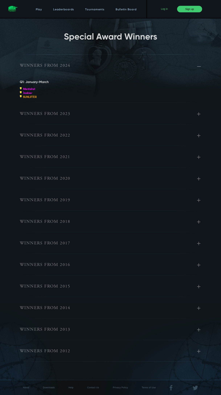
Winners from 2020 (45, 179)
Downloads (49, 387)
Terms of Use (149, 387)
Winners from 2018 (45, 222)
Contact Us (93, 387)
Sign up (189, 9)
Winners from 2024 (45, 66)
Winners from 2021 (45, 157)
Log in (164, 8)
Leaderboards (63, 9)
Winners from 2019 (45, 200)
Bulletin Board (126, 9)
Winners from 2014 (45, 308)
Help (71, 387)
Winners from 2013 (45, 330)
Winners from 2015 (45, 286)
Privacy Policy (120, 387)
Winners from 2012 (45, 351)
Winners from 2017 (45, 243)
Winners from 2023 (45, 114)
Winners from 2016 (45, 265)
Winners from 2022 (45, 135)
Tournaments (94, 9)
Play (39, 9)
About (26, 387)
